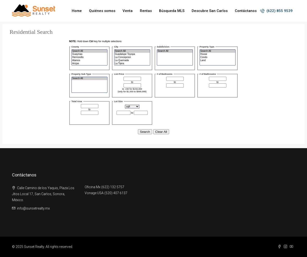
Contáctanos (246, 11)
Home (77, 11)
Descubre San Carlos (210, 11)
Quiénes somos (102, 11)
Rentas (146, 11)
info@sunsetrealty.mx (33, 208)
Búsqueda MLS (171, 11)
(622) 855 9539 (276, 11)
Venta (128, 11)
